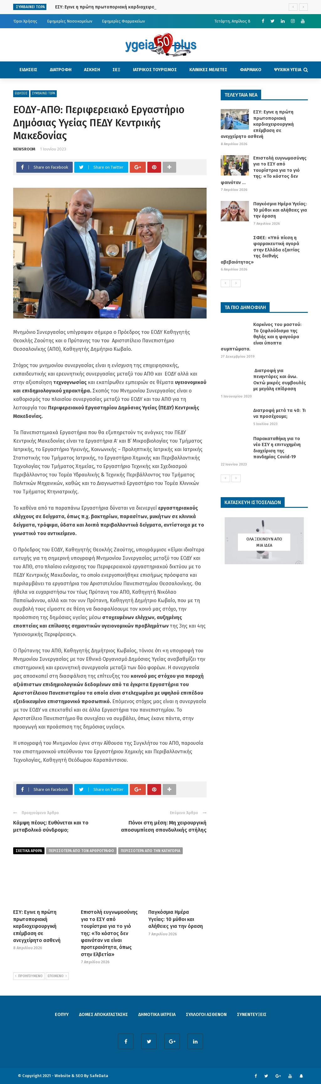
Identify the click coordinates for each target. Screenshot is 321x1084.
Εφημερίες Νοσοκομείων (69, 21)
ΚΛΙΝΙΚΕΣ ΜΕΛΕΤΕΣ (208, 69)
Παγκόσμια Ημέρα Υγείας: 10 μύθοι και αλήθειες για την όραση (175, 919)
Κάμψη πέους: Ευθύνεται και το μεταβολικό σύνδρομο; (50, 826)
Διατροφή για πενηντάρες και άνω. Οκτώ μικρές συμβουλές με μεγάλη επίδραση (279, 380)
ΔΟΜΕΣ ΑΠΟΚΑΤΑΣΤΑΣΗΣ (103, 1014)
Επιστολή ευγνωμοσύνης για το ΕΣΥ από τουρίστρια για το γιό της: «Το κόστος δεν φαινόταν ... (264, 170)
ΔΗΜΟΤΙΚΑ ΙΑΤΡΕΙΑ (157, 1014)
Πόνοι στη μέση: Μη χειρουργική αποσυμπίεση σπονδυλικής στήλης (164, 826)
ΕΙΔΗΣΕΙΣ (28, 69)
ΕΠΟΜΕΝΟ (57, 976)
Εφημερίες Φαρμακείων (123, 21)
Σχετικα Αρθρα (29, 851)
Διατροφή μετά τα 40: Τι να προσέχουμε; (279, 413)
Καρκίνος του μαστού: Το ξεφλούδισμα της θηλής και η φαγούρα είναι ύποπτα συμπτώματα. (261, 337)
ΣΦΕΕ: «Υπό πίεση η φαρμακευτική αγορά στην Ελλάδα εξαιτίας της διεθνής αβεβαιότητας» (260, 250)
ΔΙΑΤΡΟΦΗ (60, 69)
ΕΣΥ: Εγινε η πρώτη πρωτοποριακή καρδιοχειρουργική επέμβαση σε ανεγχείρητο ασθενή (37, 926)
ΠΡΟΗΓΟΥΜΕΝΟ (29, 976)
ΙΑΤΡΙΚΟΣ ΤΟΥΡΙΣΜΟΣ (155, 69)
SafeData (99, 1075)
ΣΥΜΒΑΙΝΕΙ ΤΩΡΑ (43, 93)
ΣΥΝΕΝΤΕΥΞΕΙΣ (251, 1014)
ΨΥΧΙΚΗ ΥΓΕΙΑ (287, 69)
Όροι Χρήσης (25, 21)
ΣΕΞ (116, 69)
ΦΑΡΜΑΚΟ (250, 69)
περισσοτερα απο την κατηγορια (150, 851)
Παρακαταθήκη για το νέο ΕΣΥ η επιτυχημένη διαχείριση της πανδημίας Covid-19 (277, 448)
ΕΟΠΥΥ (62, 1014)
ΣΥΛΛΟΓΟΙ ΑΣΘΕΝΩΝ (206, 1014)
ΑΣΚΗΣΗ (92, 69)
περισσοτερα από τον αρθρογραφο (81, 851)
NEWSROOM (24, 149)
